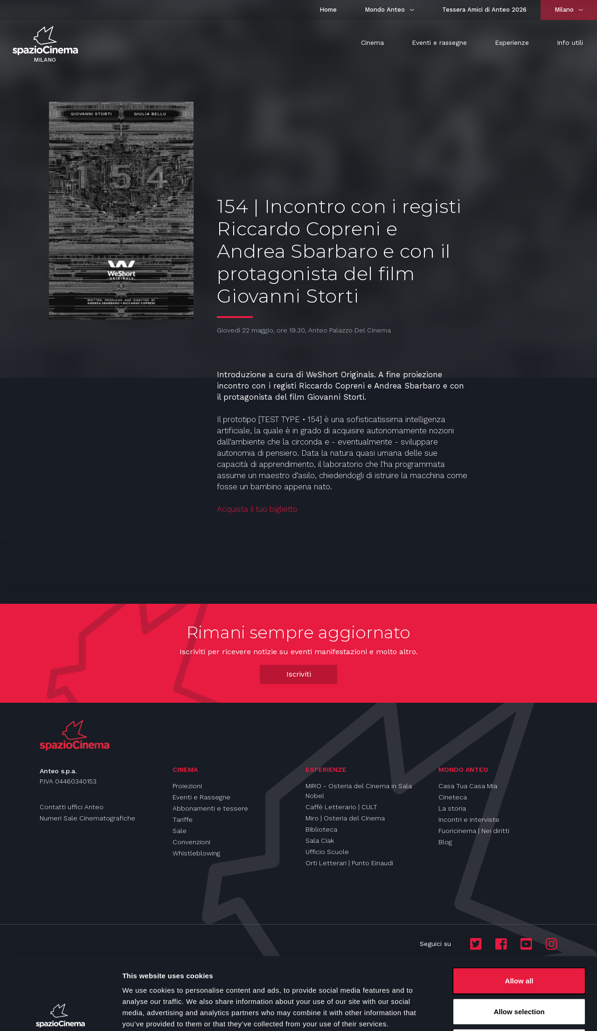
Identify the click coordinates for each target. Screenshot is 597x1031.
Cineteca (452, 797)
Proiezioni (187, 786)
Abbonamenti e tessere (210, 808)
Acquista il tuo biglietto (257, 509)
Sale (180, 830)
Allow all (519, 908)
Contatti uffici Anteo (72, 807)
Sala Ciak (319, 840)
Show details (489, 1013)
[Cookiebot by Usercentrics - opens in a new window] (60, 1013)
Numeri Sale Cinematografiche (87, 818)
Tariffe (183, 819)
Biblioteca (321, 829)
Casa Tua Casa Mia (467, 786)
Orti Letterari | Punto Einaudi (349, 863)
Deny (519, 970)
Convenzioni (191, 842)
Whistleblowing (196, 853)
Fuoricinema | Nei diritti (473, 830)
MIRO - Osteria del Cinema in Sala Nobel (358, 790)
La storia (452, 808)
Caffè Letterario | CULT (341, 807)
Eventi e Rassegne (201, 797)
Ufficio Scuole (327, 851)
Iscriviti (298, 674)
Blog (445, 842)
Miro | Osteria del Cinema (345, 818)
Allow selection (518, 939)
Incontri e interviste (469, 819)
